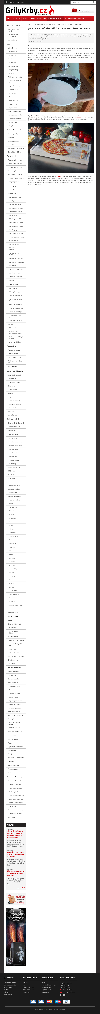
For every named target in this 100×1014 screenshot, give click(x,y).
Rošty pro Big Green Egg (16, 308)
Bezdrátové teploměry (15, 690)
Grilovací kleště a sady (14, 624)
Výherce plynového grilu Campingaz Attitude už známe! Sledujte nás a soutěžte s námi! (15, 834)
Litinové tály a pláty (14, 382)
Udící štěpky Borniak (15, 118)
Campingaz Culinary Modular (14, 723)
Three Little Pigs (13, 598)
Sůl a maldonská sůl (14, 493)
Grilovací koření (12, 438)
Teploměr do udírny (14, 86)
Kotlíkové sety (12, 430)
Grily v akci (11, 817)
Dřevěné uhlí (12, 736)
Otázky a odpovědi (55, 18)
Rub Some (12, 576)
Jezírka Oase (45, 992)
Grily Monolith (13, 328)
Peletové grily (12, 156)
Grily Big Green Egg (14, 292)
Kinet (63, 1009)
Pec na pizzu (11, 346)
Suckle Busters (13, 590)
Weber (11, 609)
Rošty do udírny (13, 100)
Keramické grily (12, 284)
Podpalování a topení (14, 732)
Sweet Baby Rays (14, 594)
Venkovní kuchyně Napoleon (13, 30)
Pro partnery (26, 992)
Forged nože (12, 649)
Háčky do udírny (13, 89)
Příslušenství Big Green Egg (15, 316)
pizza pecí (59, 176)
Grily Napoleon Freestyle (16, 208)
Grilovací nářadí (12, 616)
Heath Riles (12, 547)
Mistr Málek (12, 565)
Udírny (9, 44)
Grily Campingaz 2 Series (16, 230)
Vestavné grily (12, 40)
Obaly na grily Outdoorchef (16, 795)
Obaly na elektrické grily (15, 802)
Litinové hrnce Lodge (15, 404)
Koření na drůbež (14, 453)
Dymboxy (11, 73)
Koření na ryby (13, 456)
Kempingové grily (14, 240)
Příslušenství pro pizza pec (15, 361)
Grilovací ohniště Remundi (16, 423)
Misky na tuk (12, 773)
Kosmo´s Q (12, 554)
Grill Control (11, 663)
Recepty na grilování (38, 18)
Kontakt (81, 18)
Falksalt (11, 529)
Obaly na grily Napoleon (15, 788)
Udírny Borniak (12, 51)
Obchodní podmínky (10, 982)
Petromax (11, 411)
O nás (25, 18)
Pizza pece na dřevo (14, 354)
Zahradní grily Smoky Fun (16, 148)
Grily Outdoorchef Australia (14, 248)
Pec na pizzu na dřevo (80, 118)
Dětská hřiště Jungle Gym (49, 985)
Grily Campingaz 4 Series (16, 222)
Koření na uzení (13, 612)
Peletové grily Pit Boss (15, 160)
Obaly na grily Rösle (14, 792)
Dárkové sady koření (14, 485)
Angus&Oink (12, 503)
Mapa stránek (8, 994)
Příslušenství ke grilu (14, 668)
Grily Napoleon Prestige (15, 201)
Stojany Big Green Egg (15, 311)
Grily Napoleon (12, 193)
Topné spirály (13, 108)
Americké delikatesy (14, 478)
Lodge (10, 397)
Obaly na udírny (13, 806)
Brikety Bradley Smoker (15, 115)
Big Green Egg (12, 288)
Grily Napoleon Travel (15, 204)
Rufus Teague (13, 580)
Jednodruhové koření (14, 489)
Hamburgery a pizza (14, 708)
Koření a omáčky (12, 434)
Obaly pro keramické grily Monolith (16, 337)
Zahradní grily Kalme (14, 152)
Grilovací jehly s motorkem (16, 656)
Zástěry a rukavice (13, 672)
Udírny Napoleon (13, 66)
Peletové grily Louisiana (15, 171)
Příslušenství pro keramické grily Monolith (16, 332)
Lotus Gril (11, 145)
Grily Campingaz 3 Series (16, 226)
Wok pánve (11, 393)
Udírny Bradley (12, 48)
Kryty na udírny (13, 104)
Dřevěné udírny (12, 59)
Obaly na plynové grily (14, 784)
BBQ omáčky (12, 464)
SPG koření (11, 474)
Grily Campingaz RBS (15, 219)
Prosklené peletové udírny (16, 178)
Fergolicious (12, 532)
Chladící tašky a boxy (14, 728)
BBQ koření (11, 471)
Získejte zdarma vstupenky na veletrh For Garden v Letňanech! (16, 873)
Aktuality (11, 825)
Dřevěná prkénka (13, 660)
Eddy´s (11, 525)
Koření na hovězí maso (15, 445)
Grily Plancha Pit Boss (15, 273)
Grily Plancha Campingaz (16, 269)
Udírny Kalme (12, 55)
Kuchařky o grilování (14, 711)
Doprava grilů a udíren (10, 985)
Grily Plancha (12, 266)
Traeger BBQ (12, 601)
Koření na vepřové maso (16, 442)
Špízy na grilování (13, 653)
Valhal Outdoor (12, 415)
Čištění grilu (11, 761)
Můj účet (6, 992)
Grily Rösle (11, 137)
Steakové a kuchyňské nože (15, 644)
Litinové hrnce (12, 389)
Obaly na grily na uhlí (14, 781)
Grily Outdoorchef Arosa (16, 258)
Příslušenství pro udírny (15, 77)
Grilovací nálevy (13, 482)
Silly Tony (11, 587)
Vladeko (44, 982)
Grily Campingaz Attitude (16, 233)
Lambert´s (12, 558)
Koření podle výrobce (14, 496)
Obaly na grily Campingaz (16, 799)
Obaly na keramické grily (15, 810)
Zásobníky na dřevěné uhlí (16, 757)
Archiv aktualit (21, 888)
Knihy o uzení (13, 93)
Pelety (10, 743)
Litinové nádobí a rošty (15, 371)
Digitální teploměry (14, 686)
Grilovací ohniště (13, 419)
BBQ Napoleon (13, 507)
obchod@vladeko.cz (69, 992)
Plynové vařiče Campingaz (16, 237)
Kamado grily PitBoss (14, 342)
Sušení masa (12, 97)
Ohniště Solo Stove (14, 426)
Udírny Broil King (13, 70)
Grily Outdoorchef (13, 141)
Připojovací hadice (13, 754)
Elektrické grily (12, 367)
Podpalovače (12, 750)
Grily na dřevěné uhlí (14, 130)
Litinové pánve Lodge (15, 400)
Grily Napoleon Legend (15, 211)
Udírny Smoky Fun (13, 126)
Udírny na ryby (12, 122)
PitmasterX (12, 572)
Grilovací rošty (12, 386)
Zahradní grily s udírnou (15, 174)
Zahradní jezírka (46, 987)
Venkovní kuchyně (13, 25)
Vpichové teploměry (14, 693)
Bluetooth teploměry (15, 697)
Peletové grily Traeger (15, 163)
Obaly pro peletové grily (15, 813)
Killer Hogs (12, 551)
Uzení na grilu (12, 675)
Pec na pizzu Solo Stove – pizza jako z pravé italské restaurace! (15, 854)
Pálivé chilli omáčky (14, 467)
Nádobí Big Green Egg (15, 304)
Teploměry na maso (14, 682)
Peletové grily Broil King (15, 167)
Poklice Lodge (13, 408)
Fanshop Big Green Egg (15, 320)
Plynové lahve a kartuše (15, 746)
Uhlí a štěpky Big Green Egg (15, 300)
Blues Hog (12, 514)
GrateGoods (12, 543)
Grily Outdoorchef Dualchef (14, 254)
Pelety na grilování (13, 182)
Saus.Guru (12, 583)
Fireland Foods (13, 536)
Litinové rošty (12, 379)
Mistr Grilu (12, 561)
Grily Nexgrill (12, 280)
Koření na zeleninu (14, 460)
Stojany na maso (13, 636)
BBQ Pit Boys (12, 511)
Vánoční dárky (12, 627)
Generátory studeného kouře (15, 81)
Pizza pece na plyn (14, 350)
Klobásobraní (70, 18)
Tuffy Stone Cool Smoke (16, 605)
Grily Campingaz (13, 215)
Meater (10, 620)
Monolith (10, 324)
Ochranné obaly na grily (15, 777)
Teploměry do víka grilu (15, 701)
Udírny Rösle (12, 62)
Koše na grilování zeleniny (16, 640)
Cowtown (11, 522)
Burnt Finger (12, 518)
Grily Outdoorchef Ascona (16, 262)
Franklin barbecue (14, 540)
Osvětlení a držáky (13, 679)
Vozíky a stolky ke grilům (15, 715)
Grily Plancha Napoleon (15, 276)
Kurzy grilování (12, 719)
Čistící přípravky (13, 769)
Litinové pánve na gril (14, 375)
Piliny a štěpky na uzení (15, 111)
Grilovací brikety (13, 739)
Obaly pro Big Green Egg (16, 295)
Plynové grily (11, 186)
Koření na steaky (13, 449)
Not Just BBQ (13, 569)
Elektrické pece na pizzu (15, 357)
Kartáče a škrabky (13, 765)
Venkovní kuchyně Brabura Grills (13, 35)
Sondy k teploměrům (15, 704)
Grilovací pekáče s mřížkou (13, 632)
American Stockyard (15, 500)
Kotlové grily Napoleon (15, 134)
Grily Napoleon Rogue (15, 197)
